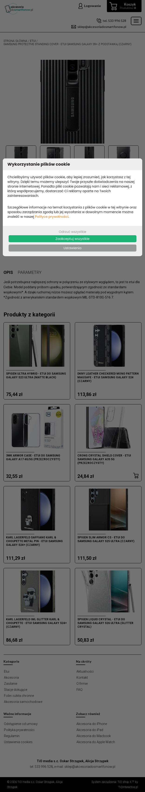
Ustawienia (73, 248)
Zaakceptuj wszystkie (72, 238)
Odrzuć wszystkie (72, 231)
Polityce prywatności (52, 216)
